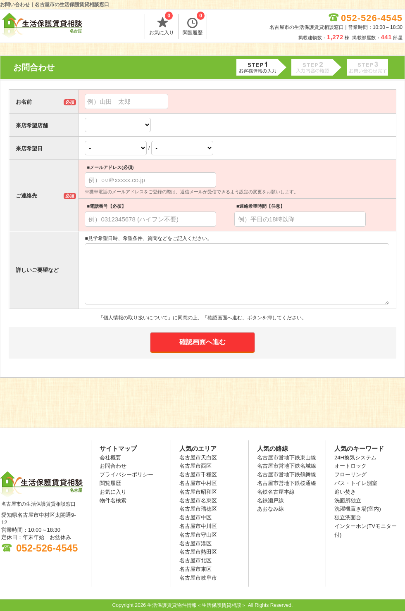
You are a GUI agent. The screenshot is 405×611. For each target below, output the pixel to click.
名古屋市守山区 (198, 535)
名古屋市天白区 (198, 457)
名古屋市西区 (195, 466)
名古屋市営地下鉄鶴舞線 (286, 474)
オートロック (350, 466)
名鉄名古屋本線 (276, 492)
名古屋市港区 (195, 543)
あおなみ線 (270, 509)
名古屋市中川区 (198, 526)
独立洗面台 (347, 517)
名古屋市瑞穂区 (198, 509)
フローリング (350, 474)
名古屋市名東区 (198, 500)
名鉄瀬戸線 (270, 500)
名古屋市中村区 (198, 483)
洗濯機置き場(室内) (357, 509)
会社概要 (110, 457)
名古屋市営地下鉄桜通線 (286, 483)
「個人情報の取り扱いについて (133, 318)
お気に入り (161, 25)
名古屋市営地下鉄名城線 (286, 466)
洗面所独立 (347, 500)
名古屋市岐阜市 (198, 578)
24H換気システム (355, 457)
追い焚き (345, 492)
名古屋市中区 (195, 517)
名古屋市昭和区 (198, 492)
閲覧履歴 (194, 25)
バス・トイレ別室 (355, 483)
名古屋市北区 (195, 560)
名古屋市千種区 (198, 474)
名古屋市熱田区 (198, 552)
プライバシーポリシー (126, 474)
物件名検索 (113, 500)
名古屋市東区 (195, 569)
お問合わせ (113, 466)
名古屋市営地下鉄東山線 (286, 457)
